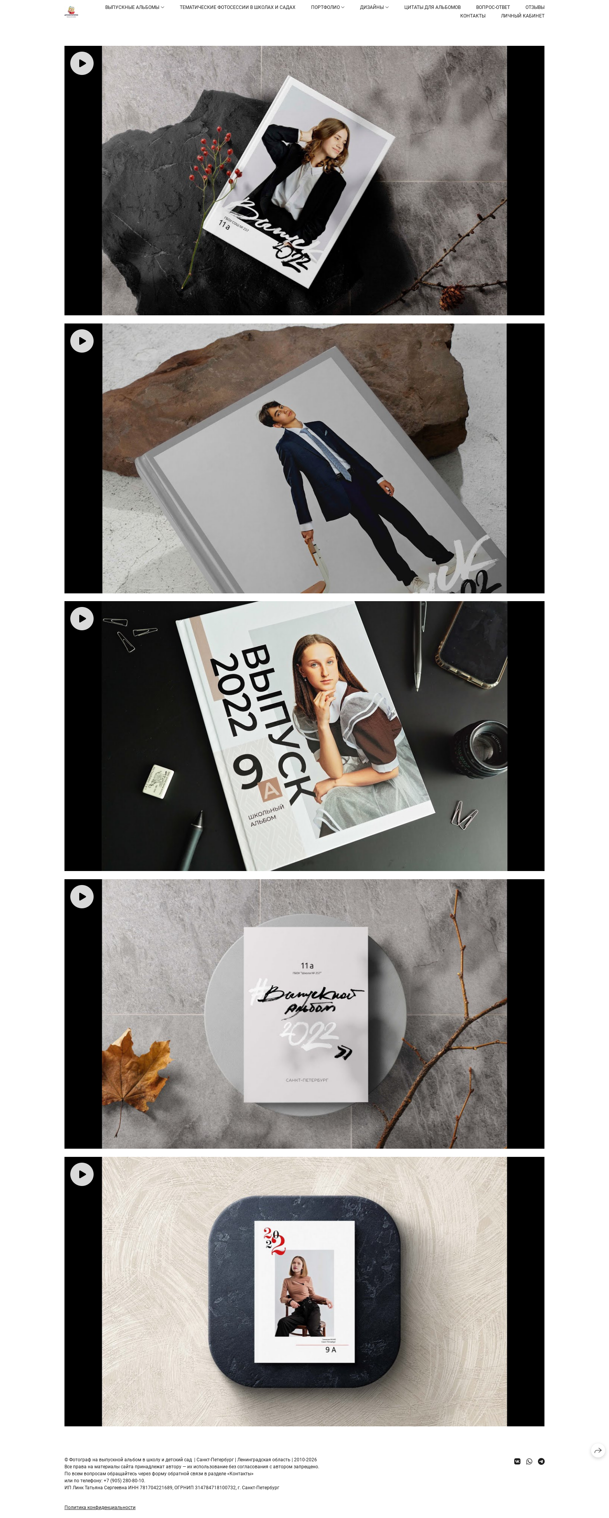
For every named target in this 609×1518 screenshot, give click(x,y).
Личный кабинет (523, 16)
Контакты (472, 16)
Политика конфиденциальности (100, 1507)
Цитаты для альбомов (432, 7)
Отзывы (535, 7)
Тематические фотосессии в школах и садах (238, 7)
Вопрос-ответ (493, 7)
